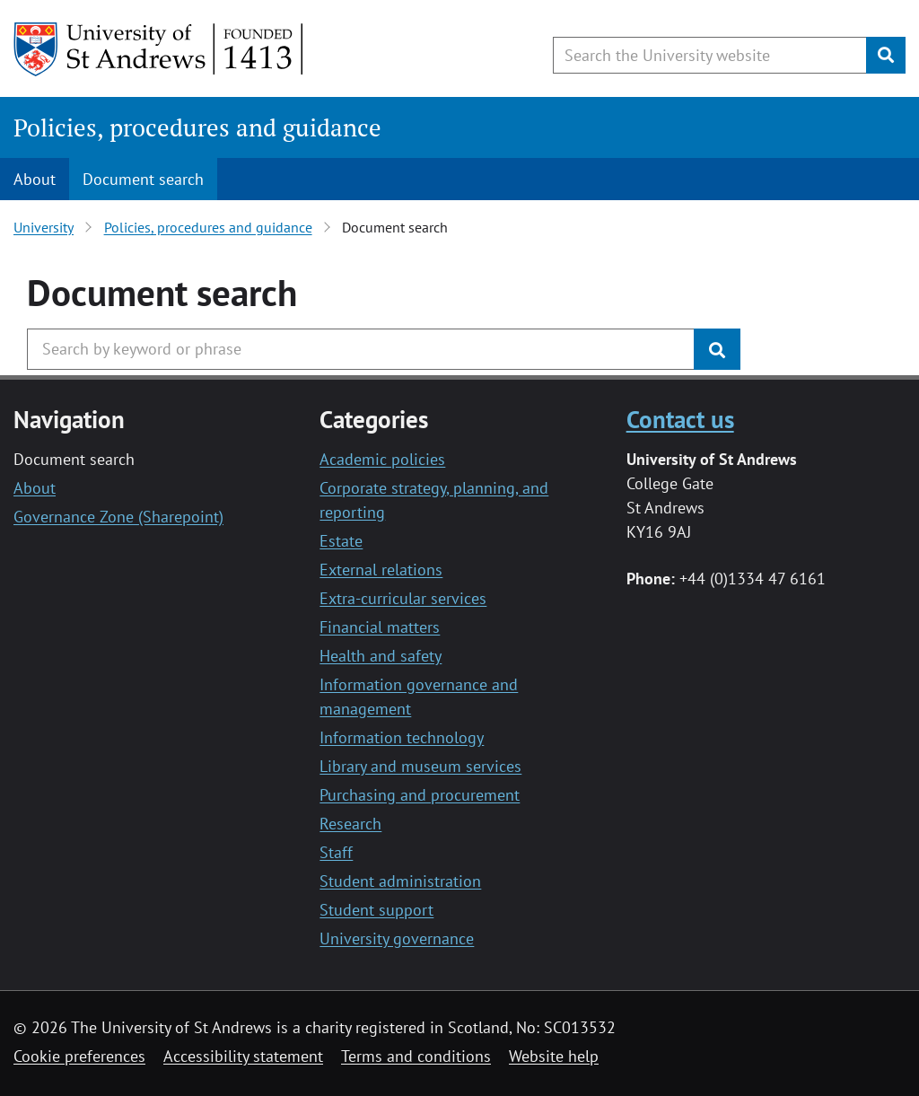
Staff (336, 852)
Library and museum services (420, 766)
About (34, 179)
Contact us (680, 418)
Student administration (400, 881)
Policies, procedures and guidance (197, 127)
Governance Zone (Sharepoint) (118, 516)
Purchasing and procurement (419, 795)
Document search (143, 179)
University (43, 227)
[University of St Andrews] (159, 49)
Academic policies (382, 459)
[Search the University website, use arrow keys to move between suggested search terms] (710, 55)
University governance (396, 938)
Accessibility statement (243, 1056)
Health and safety (380, 655)
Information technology (401, 737)
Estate (341, 540)
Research (350, 823)
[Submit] (886, 55)
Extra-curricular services (402, 598)
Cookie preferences (79, 1056)
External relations (380, 569)
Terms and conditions (416, 1056)
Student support (376, 909)
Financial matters (379, 627)
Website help (554, 1056)
